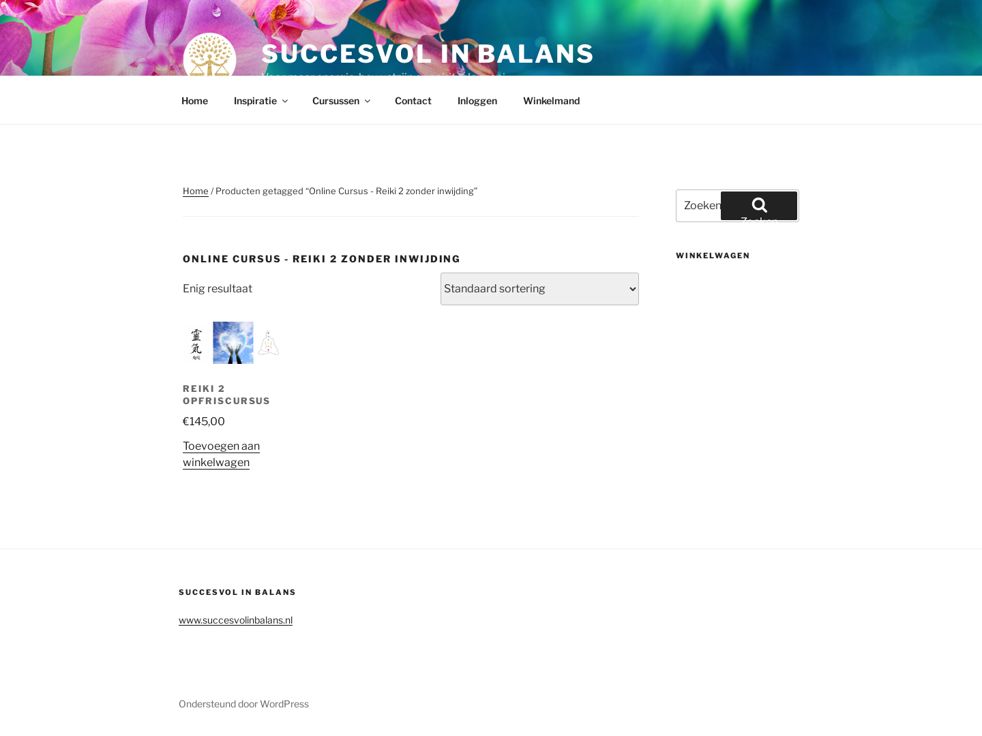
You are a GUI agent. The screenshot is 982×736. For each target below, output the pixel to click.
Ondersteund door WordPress (244, 703)
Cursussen (342, 100)
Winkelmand (551, 100)
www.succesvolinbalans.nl (236, 620)
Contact (413, 100)
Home (194, 100)
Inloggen (477, 100)
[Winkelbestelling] (540, 289)
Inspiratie (262, 100)
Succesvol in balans (428, 54)
